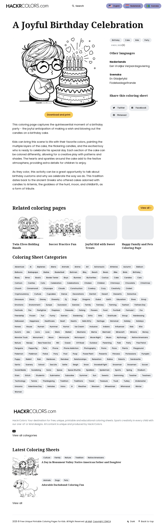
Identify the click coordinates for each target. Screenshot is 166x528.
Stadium (141, 370)
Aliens (53, 267)
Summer (83, 375)
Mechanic (81, 332)
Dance (64, 294)
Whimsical (125, 386)
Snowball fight (100, 364)
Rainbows (51, 359)
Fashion (125, 305)
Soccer (145, 364)
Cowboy (91, 288)
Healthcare (50, 321)
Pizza (114, 348)
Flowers (94, 310)
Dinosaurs (19, 299)
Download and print (58, 114)
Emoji (143, 299)
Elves (133, 299)
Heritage (101, 321)
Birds (125, 272)
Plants (125, 348)
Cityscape (48, 288)
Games (64, 315)
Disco (31, 299)
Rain (39, 359)
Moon (51, 337)
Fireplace (56, 310)
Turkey (127, 381)
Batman (73, 272)
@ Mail (88, 521)
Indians (106, 326)
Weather (82, 386)
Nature (18, 343)
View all (146, 208)
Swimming (119, 375)
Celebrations (73, 283)
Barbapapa (33, 272)
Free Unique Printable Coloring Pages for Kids (42, 521)
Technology (20, 381)
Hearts (74, 321)
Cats (43, 283)
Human (41, 326)
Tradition (64, 381)
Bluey (17, 277)
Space (59, 370)
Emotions (19, 305)
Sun (94, 375)
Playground (138, 348)
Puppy (17, 359)
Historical (114, 321)
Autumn (127, 267)
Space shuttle (74, 370)
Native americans (140, 337)
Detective (131, 294)
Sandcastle (135, 359)
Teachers (146, 375)
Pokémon (33, 354)
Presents (103, 354)
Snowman (117, 364)
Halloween (19, 321)
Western (95, 386)
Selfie (64, 364)
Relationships (80, 359)
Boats (38, 277)
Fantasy (100, 305)
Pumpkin (145, 354)
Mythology (121, 337)
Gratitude (112, 315)
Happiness (34, 321)
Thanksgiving (49, 381)
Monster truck (21, 337)
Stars (17, 375)
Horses (18, 326)
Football (116, 310)
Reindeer (65, 359)
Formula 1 (130, 310)
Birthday (116, 40)
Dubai (98, 299)
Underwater (140, 381)
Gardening (77, 315)
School (41, 364)
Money (145, 332)
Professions (131, 354)
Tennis (34, 381)
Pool (65, 354)
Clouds (61, 288)
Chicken (88, 283)
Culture (37, 294)
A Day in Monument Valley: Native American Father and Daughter (81, 462)
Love (47, 332)
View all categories (24, 435)
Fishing (82, 310)
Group (125, 315)
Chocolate (130, 283)
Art (87, 267)
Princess (116, 354)
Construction (76, 288)
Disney (43, 299)
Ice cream (79, 326)
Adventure (19, 267)
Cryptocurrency (22, 294)
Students (40, 375)
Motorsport (80, 337)
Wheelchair (110, 386)
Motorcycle (64, 337)
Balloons (18, 272)
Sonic (48, 370)
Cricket (129, 288)
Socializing (36, 370)
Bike (115, 272)
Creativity (115, 288)
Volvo (62, 386)
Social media (20, 370)
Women (18, 392)
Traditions (78, 381)
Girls (100, 315)
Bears (105, 272)
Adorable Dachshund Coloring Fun (63, 484)
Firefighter (41, 310)
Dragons (86, 299)
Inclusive (94, 326)
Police (45, 354)
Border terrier (52, 277)
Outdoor (93, 343)
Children (101, 283)
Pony (56, 354)
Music (108, 337)
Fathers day (140, 305)
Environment (34, 305)
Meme (94, 332)
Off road (80, 343)
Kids (137, 40)
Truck (115, 381)
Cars (139, 277)
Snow (86, 364)
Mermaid (106, 332)
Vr (72, 386)
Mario (57, 332)
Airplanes (41, 267)
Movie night (95, 337)
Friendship (19, 315)
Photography (90, 348)
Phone (55, 348)
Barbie (46, 272)
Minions (133, 332)
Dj (66, 299)
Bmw (27, 277)
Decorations (78, 294)
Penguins (19, 348)
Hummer (54, 326)
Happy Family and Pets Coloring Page (137, 246)
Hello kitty (86, 321)
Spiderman (104, 370)
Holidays (140, 321)
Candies (128, 277)
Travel (91, 381)
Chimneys (115, 283)
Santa (17, 364)
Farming (113, 305)
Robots (121, 359)
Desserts (117, 294)
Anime (77, 267)
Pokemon (19, 354)
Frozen (32, 315)
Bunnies (77, 277)
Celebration (56, 283)
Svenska (153, 6)
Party (147, 40)
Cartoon (18, 283)
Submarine (55, 375)
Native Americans (96, 457)
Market (68, 332)
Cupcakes (51, 294)
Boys (66, 277)
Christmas (145, 283)
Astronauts (99, 267)
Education (121, 299)
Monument (38, 337)
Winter (138, 386)
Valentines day (35, 386)
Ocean (68, 343)
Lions (37, 332)
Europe (49, 305)
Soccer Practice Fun (62, 244)
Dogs (74, 299)
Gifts (90, 315)
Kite (140, 326)
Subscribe (69, 375)
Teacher (133, 375)
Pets (45, 348)
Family (88, 305)
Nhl (57, 343)
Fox (141, 310)
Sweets (105, 375)
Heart (62, 321)
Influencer (119, 326)
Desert (105, 294)
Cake (127, 40)
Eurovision (62, 305)
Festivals (19, 310)
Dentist (92, 294)
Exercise (75, 305)
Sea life (53, 364)
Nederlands (133, 6)
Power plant (88, 354)
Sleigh (75, 364)
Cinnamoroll (32, 288)
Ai (30, 267)
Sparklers (90, 370)
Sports (118, 370)
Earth (108, 299)
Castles (31, 283)
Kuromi (18, 332)
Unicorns (18, 386)
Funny (52, 315)
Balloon (139, 267)
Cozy (103, 288)
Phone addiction (71, 348)
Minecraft (120, 332)
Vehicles (51, 386)
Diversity (55, 299)
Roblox (110, 359)
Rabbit (29, 359)
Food (105, 310)
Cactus (105, 277)
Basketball (59, 272)
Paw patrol (141, 343)
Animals (65, 267)
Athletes (114, 267)
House (29, 326)
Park (119, 343)
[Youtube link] (14, 431)
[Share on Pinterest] (120, 115)
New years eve (44, 343)
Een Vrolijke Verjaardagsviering (130, 66)
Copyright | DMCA (102, 521)
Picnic (103, 348)
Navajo (29, 343)
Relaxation (96, 359)
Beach (95, 272)
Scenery (29, 364)
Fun (42, 315)
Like (28, 332)
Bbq (84, 272)
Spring (129, 370)
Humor (66, 326)
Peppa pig (33, 348)
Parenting (107, 343)
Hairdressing (138, 315)
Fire (29, 310)
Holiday (127, 321)
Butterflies (91, 277)
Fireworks (69, 310)
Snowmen (131, 364)
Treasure (104, 381)
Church (18, 288)
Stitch (27, 375)
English (114, 6)
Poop (75, 354)
